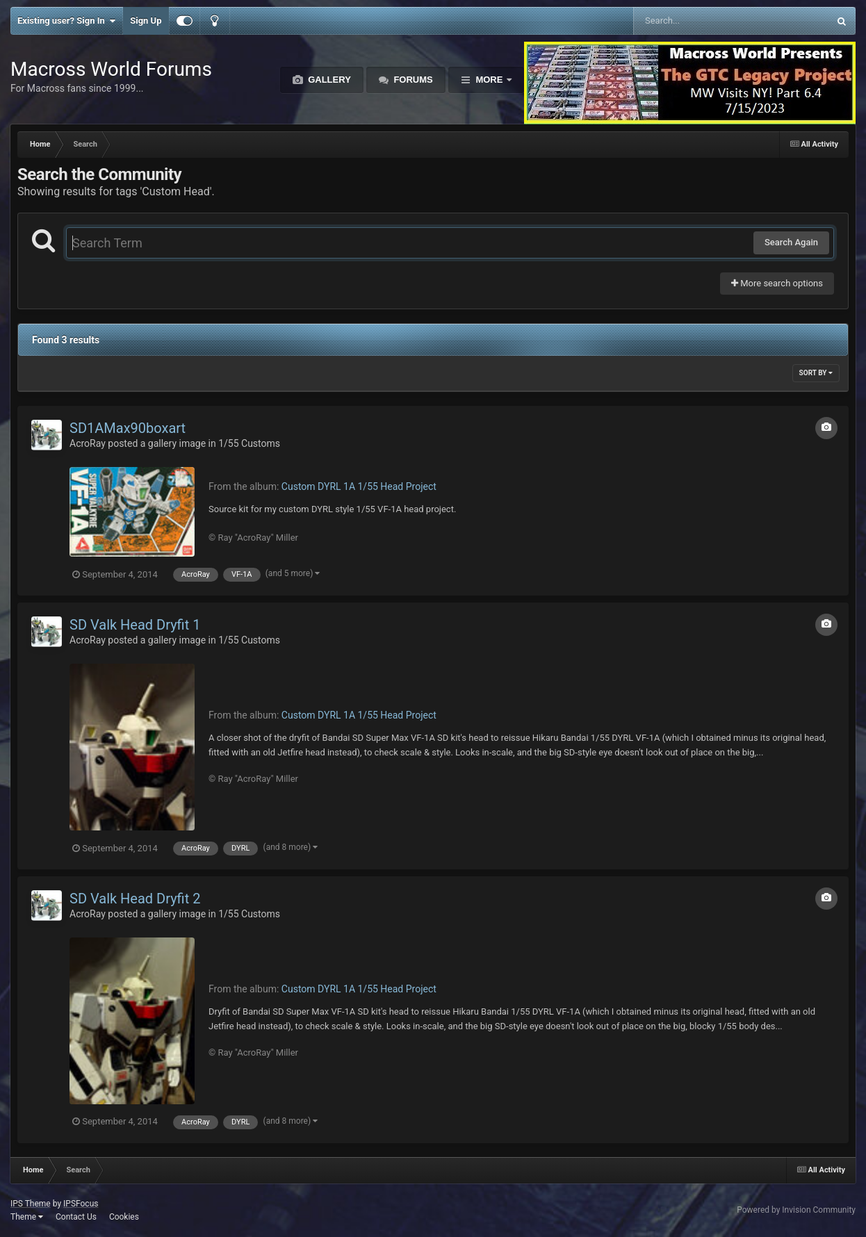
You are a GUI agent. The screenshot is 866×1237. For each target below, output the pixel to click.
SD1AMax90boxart (128, 428)
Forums (412, 79)
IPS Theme (30, 1204)
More (489, 79)
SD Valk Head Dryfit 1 (135, 624)
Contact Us (76, 1217)
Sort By (816, 373)
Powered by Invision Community (796, 1210)
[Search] (696, 21)
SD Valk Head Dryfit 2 (135, 898)
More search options (777, 283)
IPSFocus (80, 1204)
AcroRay (88, 443)
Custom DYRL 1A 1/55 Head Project (358, 486)
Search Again (791, 242)
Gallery (328, 79)
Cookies (124, 1217)
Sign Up (145, 20)
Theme (26, 1217)
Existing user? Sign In (66, 21)
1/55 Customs (249, 443)
